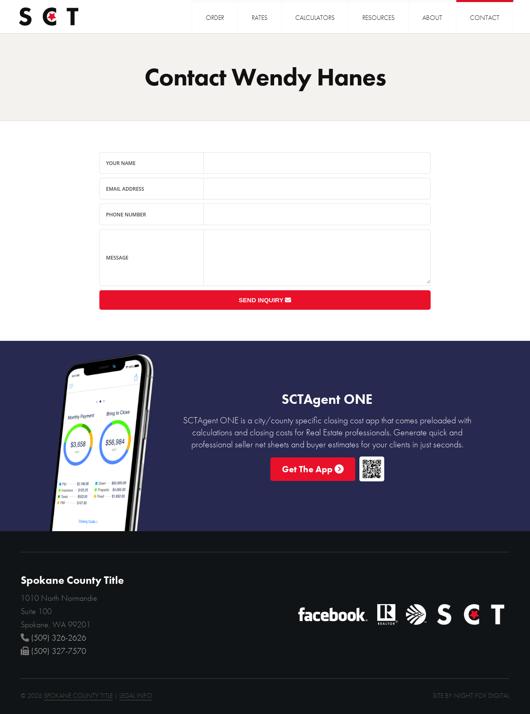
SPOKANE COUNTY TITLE (78, 695)
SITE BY (442, 695)
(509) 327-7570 (58, 651)
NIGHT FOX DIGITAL (481, 695)
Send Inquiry (265, 300)
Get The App (313, 469)
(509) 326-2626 (58, 637)
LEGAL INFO (135, 695)
